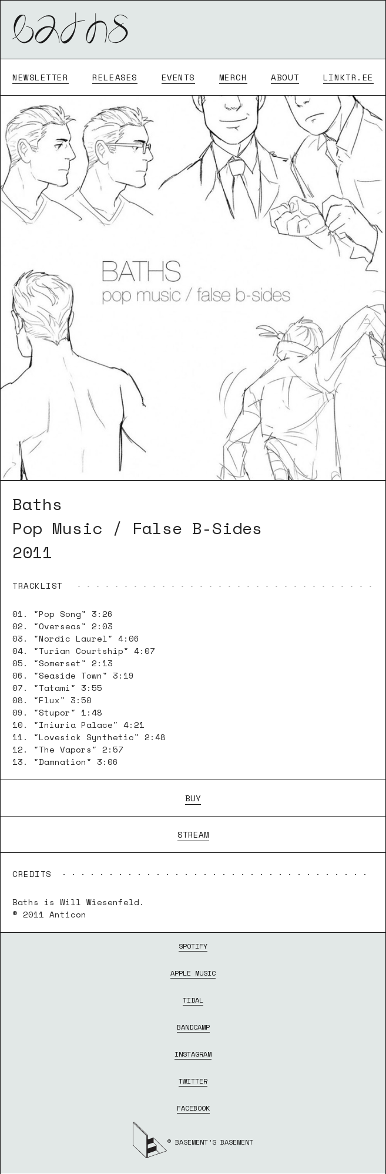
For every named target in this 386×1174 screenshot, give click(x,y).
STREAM (193, 834)
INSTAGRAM (193, 1054)
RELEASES (114, 77)
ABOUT (285, 77)
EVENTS (178, 77)
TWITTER (193, 1081)
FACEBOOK (193, 1108)
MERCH (233, 77)
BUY (193, 798)
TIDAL (193, 1000)
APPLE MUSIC (193, 973)
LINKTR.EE (348, 77)
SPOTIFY (193, 946)
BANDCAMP (193, 1027)
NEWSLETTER (40, 77)
